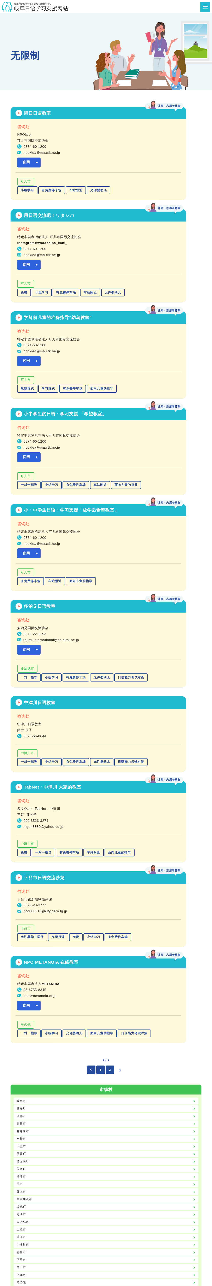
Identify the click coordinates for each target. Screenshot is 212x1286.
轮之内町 (23, 797)
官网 (26, 165)
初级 (20, 969)
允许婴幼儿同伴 (32, 634)
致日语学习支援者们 (182, 1229)
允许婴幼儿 (29, 201)
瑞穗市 (22, 749)
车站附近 (76, 192)
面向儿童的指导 (32, 313)
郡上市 (22, 829)
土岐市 (22, 869)
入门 (20, 961)
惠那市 (22, 893)
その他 (124, 637)
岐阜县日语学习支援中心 (178, 1223)
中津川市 (27, 519)
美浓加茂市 (25, 837)
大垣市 (22, 781)
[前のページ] (90, 703)
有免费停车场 (51, 192)
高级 (20, 985)
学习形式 (48, 304)
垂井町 (22, 789)
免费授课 (58, 634)
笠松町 (22, 741)
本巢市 (22, 773)
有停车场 (23, 1046)
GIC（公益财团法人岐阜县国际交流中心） (118, 1223)
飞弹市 (22, 917)
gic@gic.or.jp (123, 1190)
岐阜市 (22, 734)
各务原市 (23, 765)
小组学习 (27, 192)
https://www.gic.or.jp (152, 1190)
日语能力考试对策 (156, 430)
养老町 (22, 805)
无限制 (22, 993)
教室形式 (27, 304)
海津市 (22, 813)
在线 (20, 1094)
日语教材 (70, 1223)
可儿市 (26, 184)
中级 (20, 977)
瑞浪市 (22, 877)
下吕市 (26, 625)
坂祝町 (22, 845)
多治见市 (125, 413)
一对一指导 (127, 310)
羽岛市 (22, 757)
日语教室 (47, 1223)
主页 (28, 1223)
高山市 (22, 909)
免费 (122, 192)
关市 (20, 821)
